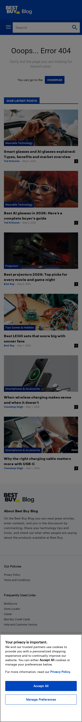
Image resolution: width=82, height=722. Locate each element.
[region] (41, 678)
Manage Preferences (41, 699)
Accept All (41, 686)
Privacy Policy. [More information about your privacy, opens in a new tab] (60, 672)
